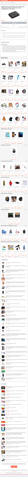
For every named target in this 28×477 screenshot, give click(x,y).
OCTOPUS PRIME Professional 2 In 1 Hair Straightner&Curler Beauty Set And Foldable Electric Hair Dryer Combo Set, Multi (17, 109)
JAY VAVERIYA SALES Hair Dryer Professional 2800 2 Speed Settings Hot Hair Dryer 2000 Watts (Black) (17, 251)
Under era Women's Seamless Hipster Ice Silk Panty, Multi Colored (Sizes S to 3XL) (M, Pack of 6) (24, 123)
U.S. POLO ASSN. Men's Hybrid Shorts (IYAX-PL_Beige (13, 303)
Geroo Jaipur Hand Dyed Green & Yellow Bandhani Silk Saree (4, 187)
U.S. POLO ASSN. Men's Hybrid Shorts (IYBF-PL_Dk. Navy (13, 262)
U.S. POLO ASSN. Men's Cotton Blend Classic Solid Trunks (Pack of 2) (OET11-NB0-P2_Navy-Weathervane (16, 311)
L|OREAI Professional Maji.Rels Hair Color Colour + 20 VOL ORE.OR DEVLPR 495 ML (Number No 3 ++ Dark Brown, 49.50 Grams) (16, 455)
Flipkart (5, 140)
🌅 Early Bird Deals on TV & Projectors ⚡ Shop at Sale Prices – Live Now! (15, 424)
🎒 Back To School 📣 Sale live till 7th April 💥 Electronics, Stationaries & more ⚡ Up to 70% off (15, 387)
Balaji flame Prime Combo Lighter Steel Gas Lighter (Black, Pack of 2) (4, 171)
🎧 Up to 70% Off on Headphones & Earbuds (11, 410)
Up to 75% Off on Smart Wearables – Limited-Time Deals (13, 397)
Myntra (2, 253)
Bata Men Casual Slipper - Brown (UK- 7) (11, 343)
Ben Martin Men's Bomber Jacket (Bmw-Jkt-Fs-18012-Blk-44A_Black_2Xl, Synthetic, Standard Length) (17, 95)
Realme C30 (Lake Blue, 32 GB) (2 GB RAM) (7, 138)
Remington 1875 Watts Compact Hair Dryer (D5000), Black (3, 82)
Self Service (25, 26)
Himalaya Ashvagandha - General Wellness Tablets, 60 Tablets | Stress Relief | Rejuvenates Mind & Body (16, 378)
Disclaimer (14, 471)
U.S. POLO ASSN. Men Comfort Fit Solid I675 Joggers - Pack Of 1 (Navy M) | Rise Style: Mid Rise (16, 266)
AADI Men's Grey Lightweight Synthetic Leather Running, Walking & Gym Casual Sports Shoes (16, 363)
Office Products (20, 26)
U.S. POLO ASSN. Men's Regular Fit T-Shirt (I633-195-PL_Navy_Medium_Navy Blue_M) (16, 327)
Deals (9, 2)
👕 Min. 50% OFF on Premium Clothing (11, 407)
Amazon (25, 20)
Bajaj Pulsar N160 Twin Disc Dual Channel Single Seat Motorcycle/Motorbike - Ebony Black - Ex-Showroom (4, 68)
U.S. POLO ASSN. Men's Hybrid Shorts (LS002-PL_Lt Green (13, 330)
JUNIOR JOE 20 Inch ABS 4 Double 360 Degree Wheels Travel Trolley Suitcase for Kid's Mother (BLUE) (10, 235)
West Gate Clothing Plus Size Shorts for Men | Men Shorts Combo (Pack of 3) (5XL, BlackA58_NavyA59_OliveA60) (3, 95)
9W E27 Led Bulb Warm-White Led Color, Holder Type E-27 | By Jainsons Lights (10, 171)
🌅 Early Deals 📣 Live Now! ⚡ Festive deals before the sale (14, 421)
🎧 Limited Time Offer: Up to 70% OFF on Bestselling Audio (13, 404)
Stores (6, 2)
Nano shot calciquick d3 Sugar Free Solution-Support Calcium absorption (10, 251)
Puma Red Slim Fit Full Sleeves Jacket (10, 187)
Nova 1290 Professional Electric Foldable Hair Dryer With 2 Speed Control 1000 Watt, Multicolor (17, 82)
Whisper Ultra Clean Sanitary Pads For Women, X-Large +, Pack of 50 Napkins (16, 370)
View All (26, 128)
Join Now (14, 466)
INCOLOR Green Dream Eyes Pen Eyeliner (3, 251)
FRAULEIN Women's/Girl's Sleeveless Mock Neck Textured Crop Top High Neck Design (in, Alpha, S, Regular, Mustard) (3, 123)
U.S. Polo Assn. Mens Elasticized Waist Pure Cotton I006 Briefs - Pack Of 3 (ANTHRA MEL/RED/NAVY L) (15, 278)
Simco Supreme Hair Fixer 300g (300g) (23, 251)
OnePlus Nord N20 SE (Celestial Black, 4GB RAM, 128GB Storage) (20, 138)
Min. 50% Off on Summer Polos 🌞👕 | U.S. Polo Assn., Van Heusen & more (16, 390)
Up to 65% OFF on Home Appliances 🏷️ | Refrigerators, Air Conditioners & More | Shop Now (16, 401)
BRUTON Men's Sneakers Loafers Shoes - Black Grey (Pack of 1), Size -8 (17, 187)
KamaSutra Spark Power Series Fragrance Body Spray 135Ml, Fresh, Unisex (16, 274)
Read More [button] (24, 51)
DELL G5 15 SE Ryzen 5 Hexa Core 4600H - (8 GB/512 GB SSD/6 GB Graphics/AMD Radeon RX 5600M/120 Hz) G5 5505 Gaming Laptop (10, 219)
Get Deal (14, 22)
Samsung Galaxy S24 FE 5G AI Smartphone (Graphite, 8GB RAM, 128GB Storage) (16, 359)
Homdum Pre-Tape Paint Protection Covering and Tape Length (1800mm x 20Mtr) (16, 300)
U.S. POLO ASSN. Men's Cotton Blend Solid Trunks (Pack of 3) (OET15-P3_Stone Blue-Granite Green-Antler (16, 367)
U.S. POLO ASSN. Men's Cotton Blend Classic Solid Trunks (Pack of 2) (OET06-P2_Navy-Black (16, 307)
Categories (2, 2)
